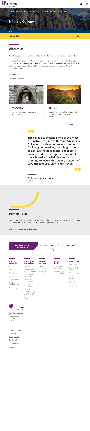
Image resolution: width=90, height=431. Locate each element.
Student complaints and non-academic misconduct (29, 292)
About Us (66, 12)
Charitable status (15, 331)
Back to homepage (18, 79)
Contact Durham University (22, 246)
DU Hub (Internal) (72, 282)
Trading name (14, 337)
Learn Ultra (73, 265)
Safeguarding (29, 298)
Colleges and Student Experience (27, 12)
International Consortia (58, 267)
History (53, 108)
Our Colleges (45, 12)
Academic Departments (14, 284)
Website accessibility (28, 286)
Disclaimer (12, 334)
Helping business (42, 267)
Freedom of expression (28, 276)
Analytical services (42, 272)
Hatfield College (56, 12)
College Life (73, 124)
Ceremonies (13, 288)
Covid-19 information (28, 281)
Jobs (10, 270)
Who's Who (17, 108)
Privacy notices (14, 343)
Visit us (11, 276)
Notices (27, 266)
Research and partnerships (59, 272)
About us (43, 246)
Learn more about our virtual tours (24, 229)
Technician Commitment (74, 277)
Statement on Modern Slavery (30, 271)
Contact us (13, 273)
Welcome (14, 74)
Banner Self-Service (73, 269)
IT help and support (73, 287)
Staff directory (74, 273)
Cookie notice (13, 340)
